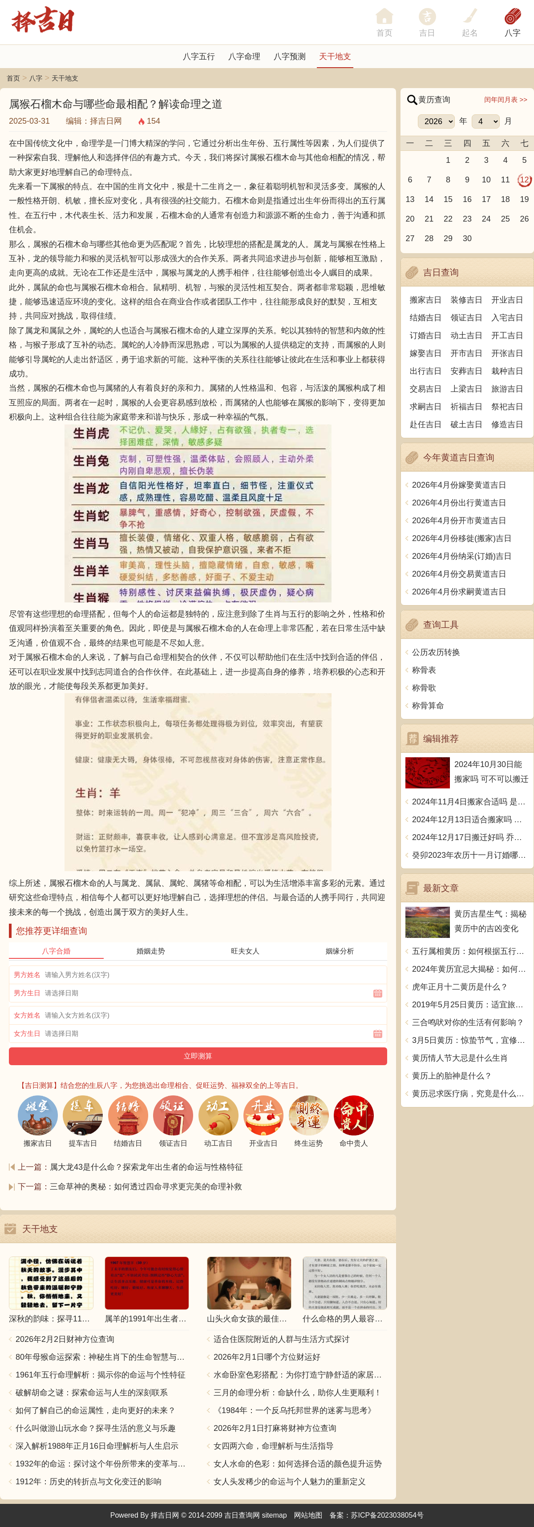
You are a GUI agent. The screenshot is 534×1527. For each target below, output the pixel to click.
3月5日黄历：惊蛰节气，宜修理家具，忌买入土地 (470, 1040)
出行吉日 (426, 371)
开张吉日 (507, 353)
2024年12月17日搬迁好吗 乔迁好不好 (470, 837)
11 (505, 179)
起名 (470, 32)
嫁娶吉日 (426, 353)
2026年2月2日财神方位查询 (65, 1339)
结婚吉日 (426, 317)
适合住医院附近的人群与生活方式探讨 (282, 1339)
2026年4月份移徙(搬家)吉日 (462, 538)
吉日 (427, 32)
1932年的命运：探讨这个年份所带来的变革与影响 (102, 1463)
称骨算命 (428, 705)
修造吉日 (507, 424)
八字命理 (244, 56)
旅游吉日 (507, 388)
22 (448, 218)
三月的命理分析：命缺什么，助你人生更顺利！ (298, 1392)
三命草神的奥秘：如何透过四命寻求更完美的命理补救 (146, 1186)
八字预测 (290, 56)
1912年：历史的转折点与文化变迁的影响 (89, 1481)
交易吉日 (426, 388)
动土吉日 (467, 335)
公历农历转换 (436, 652)
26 (524, 218)
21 (429, 218)
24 (486, 218)
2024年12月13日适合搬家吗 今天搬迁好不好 (470, 819)
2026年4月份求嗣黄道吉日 (459, 591)
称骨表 (424, 670)
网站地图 (308, 1515)
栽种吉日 (507, 371)
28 (429, 238)
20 (409, 218)
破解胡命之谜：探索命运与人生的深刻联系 (92, 1392)
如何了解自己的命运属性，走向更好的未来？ (96, 1410)
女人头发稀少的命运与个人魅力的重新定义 (290, 1481)
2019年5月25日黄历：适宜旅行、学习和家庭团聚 (470, 1004)
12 (524, 179)
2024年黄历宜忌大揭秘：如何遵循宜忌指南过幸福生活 (470, 969)
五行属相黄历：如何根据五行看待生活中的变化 (470, 951)
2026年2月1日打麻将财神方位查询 (275, 1428)
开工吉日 (507, 335)
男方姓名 (27, 974)
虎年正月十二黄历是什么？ (460, 986)
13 (409, 199)
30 (467, 238)
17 (486, 199)
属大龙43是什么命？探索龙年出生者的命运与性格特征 (146, 1167)
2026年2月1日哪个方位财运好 (267, 1357)
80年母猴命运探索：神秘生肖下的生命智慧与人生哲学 (102, 1357)
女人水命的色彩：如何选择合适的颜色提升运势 (298, 1463)
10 (486, 179)
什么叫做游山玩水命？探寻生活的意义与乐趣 (96, 1428)
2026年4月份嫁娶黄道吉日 (459, 485)
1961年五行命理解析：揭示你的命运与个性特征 (101, 1374)
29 (448, 238)
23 (467, 218)
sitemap (274, 1515)
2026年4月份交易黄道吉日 (459, 574)
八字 (513, 32)
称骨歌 (424, 687)
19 (524, 199)
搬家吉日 (426, 299)
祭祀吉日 (507, 406)
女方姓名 (27, 1015)
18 (505, 199)
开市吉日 (467, 353)
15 (448, 199)
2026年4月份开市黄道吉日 (459, 520)
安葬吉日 (467, 371)
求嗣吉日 (426, 406)
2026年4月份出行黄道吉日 (459, 502)
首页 (13, 78)
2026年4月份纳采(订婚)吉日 (462, 556)
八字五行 (199, 56)
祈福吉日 (467, 406)
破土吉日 (467, 424)
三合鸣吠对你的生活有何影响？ (468, 1022)
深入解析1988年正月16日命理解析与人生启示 (97, 1446)
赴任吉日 (426, 424)
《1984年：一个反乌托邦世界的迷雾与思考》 (295, 1410)
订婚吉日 (426, 335)
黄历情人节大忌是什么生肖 (460, 1058)
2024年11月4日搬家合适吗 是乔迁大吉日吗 (470, 801)
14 (429, 199)
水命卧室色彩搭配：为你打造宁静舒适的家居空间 (300, 1374)
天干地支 (335, 56)
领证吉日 (467, 317)
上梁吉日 (467, 388)
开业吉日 (507, 299)
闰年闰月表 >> (505, 99)
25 (505, 218)
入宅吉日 (507, 317)
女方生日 (27, 1033)
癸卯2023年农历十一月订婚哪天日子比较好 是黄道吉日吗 (470, 855)
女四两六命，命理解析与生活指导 (274, 1446)
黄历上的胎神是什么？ (452, 1075)
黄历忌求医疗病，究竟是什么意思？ (470, 1093)
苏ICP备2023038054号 (387, 1515)
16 (467, 199)
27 (409, 238)
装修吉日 (467, 299)
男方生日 (27, 993)
